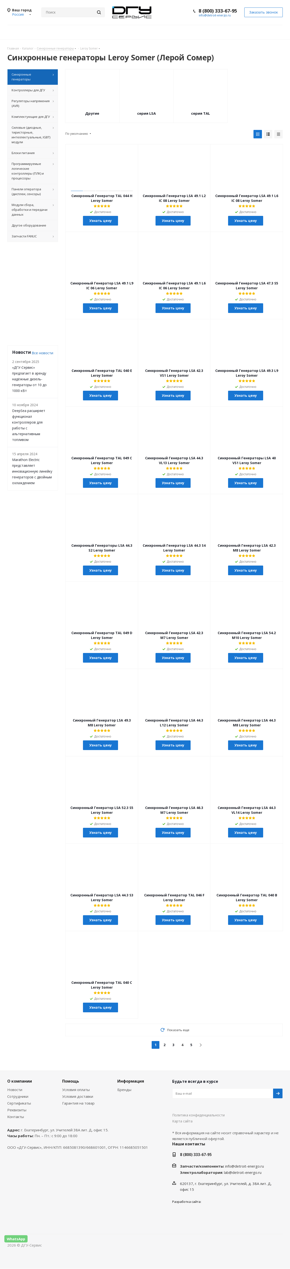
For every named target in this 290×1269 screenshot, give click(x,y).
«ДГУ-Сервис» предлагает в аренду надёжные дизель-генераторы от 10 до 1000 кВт (29, 379)
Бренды (124, 1089)
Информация (130, 1081)
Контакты (15, 1116)
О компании (19, 1081)
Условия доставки (77, 1096)
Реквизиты (16, 1110)
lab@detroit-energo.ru (242, 1172)
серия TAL (200, 113)
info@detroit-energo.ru (215, 15)
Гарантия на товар (78, 1103)
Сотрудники (17, 1096)
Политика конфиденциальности (198, 1115)
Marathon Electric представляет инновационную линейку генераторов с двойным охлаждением (32, 471)
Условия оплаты (76, 1089)
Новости (14, 1089)
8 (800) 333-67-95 (218, 10)
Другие (92, 113)
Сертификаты (19, 1103)
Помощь (70, 1081)
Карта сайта (182, 1121)
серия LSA (146, 113)
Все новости (42, 352)
